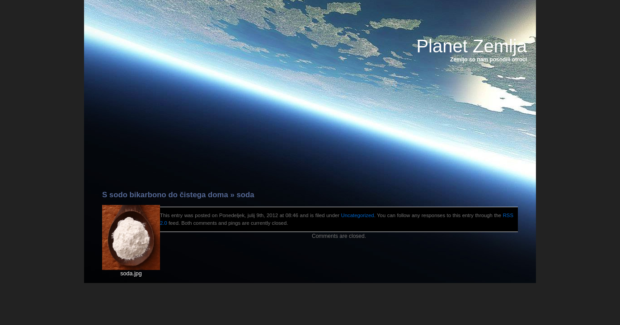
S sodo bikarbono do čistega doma (165, 194)
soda (245, 194)
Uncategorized (357, 215)
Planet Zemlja (471, 46)
